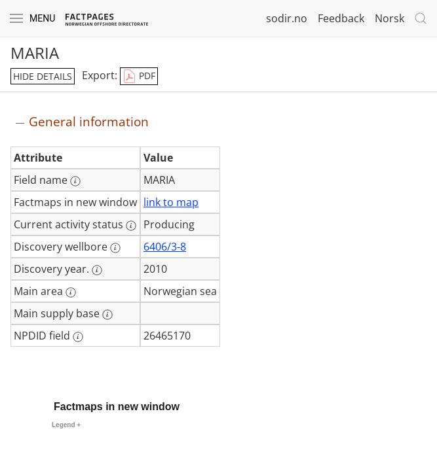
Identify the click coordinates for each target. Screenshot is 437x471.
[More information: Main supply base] (107, 314)
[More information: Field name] (75, 181)
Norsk (389, 18)
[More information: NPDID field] (78, 337)
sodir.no (286, 18)
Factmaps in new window (117, 406)
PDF (139, 76)
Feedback (341, 18)
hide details (42, 76)
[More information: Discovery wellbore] (115, 248)
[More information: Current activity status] (131, 225)
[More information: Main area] (71, 292)
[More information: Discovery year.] (97, 270)
